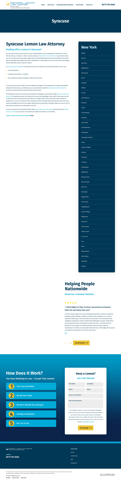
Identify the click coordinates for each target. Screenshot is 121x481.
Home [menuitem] (43, 4)
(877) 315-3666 (108, 4)
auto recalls (38, 109)
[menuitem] (96, 53)
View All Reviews (83, 343)
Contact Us (74, 463)
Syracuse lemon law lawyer (15, 66)
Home (72, 452)
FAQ (72, 459)
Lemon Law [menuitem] (50, 4)
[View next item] (72, 342)
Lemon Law (74, 456)
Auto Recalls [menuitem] (79, 4)
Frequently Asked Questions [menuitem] (65, 4)
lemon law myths (48, 109)
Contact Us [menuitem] (89, 4)
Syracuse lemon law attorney (48, 56)
